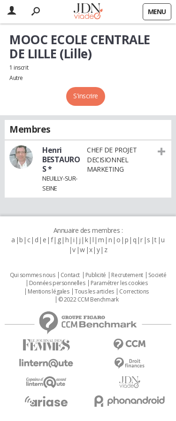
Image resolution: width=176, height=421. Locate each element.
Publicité (95, 275)
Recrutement (127, 275)
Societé (157, 275)
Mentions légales (48, 291)
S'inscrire (85, 95)
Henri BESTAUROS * (61, 159)
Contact (70, 275)
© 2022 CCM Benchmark (88, 299)
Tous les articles (94, 291)
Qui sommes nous (32, 275)
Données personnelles (57, 283)
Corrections (133, 291)
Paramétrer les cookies (119, 283)
